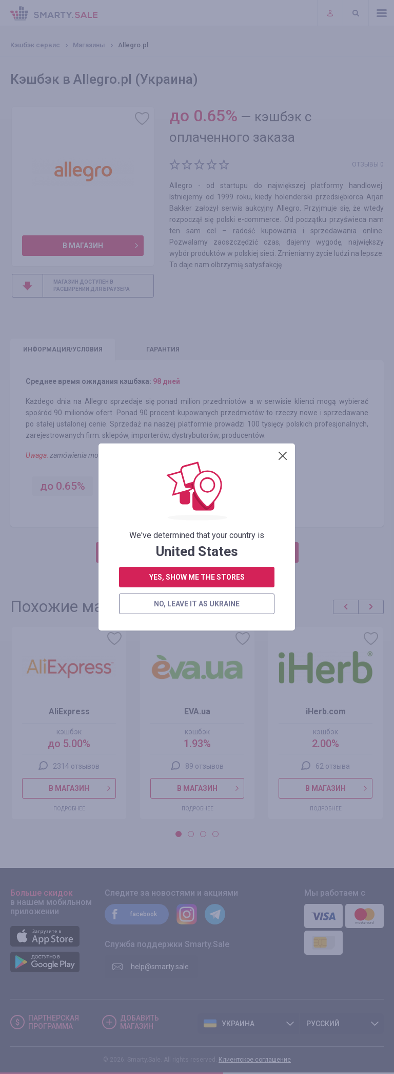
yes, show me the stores (197, 265)
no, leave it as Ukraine (197, 291)
